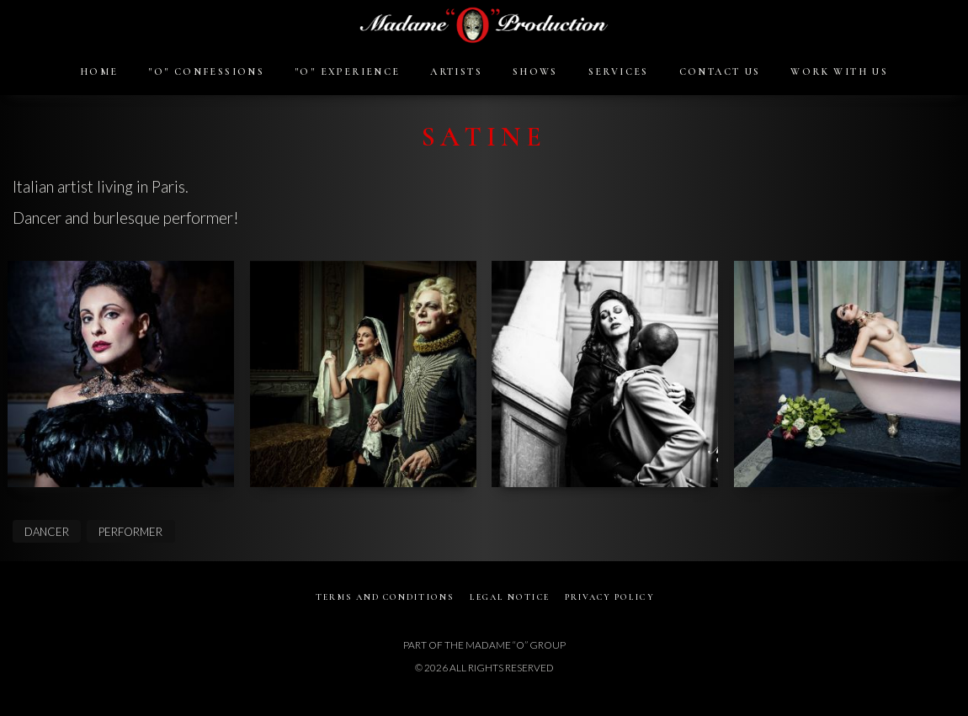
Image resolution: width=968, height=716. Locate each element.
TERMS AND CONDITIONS (384, 596)
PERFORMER (130, 531)
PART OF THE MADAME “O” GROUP (484, 645)
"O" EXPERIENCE (347, 71)
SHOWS (535, 71)
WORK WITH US (839, 71)
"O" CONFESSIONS (206, 71)
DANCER (46, 531)
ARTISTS (456, 71)
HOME (99, 71)
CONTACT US (720, 71)
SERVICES (618, 71)
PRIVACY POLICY (611, 596)
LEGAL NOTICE (510, 596)
